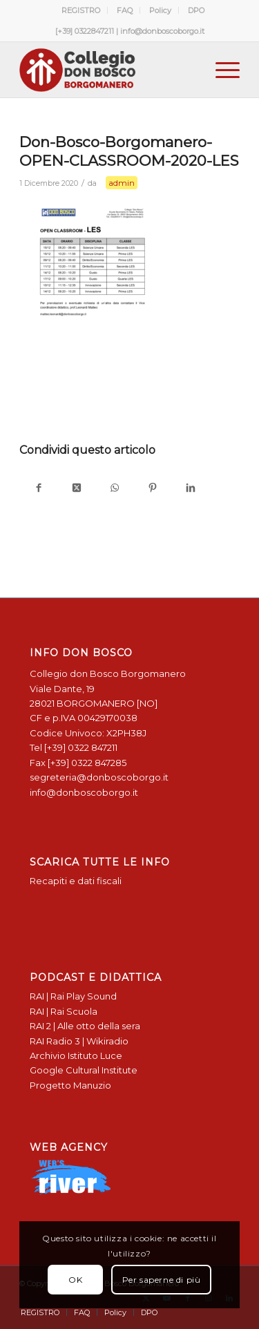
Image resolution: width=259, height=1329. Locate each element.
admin (121, 183)
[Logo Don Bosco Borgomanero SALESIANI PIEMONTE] (107, 69)
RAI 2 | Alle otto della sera (85, 1025)
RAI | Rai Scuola (63, 1011)
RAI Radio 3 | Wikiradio (79, 1040)
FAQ (125, 10)
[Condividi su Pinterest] (152, 489)
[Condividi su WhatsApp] (114, 489)
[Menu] (221, 69)
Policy (160, 10)
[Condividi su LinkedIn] (190, 489)
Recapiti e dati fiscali (76, 880)
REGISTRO (80, 10)
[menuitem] (81, 10)
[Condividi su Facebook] (38, 489)
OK (75, 1279)
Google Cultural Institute (83, 1069)
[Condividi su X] (76, 489)
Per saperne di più (161, 1279)
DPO (196, 10)
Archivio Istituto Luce (76, 1055)
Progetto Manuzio (70, 1085)
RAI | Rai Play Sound (73, 996)
